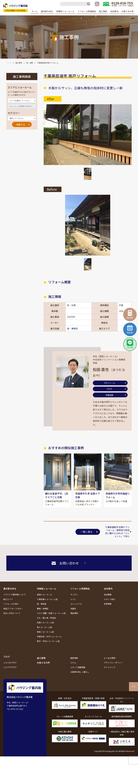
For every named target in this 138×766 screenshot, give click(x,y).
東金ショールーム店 (45, 631)
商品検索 (74, 613)
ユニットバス (76, 603)
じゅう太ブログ (10, 662)
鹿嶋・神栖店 (42, 608)
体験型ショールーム (46, 588)
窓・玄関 (29, 63)
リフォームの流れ (10, 603)
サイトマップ (109, 667)
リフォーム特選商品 (80, 588)
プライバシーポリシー (113, 662)
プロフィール (109, 383)
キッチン (74, 594)
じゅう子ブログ (10, 667)
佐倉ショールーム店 (45, 622)
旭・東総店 (72, 328)
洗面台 (73, 608)
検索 (89, 4)
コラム (73, 662)
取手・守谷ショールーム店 (48, 641)
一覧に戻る (86, 531)
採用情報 (107, 603)
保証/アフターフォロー (13, 608)
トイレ (73, 599)
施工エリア (8, 599)
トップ (8, 63)
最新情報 (74, 658)
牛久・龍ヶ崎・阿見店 (46, 618)
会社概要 (107, 594)
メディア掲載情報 (77, 667)
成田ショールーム (44, 594)
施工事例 (103, 11)
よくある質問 (109, 658)
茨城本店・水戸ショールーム (49, 636)
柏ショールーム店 (44, 627)
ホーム (35, 11)
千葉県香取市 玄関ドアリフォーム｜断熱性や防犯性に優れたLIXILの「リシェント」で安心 (117, 532)
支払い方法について (11, 613)
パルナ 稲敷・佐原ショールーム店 (51, 613)
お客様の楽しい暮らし (79, 672)
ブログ (109, 389)
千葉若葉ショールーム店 (47, 599)
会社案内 (108, 588)
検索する (20, 124)
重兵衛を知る (9, 588)
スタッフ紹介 (109, 599)
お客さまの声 (127, 11)
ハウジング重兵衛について (14, 594)
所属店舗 (109, 395)
